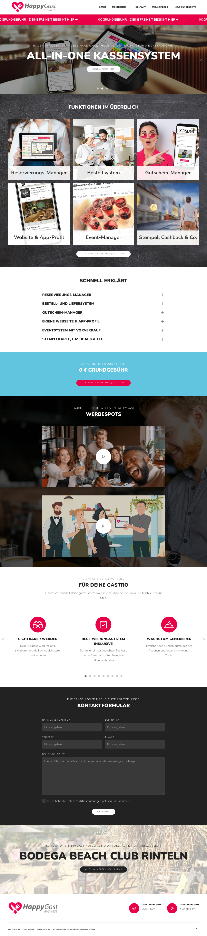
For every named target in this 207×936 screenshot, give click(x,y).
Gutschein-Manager (62, 312)
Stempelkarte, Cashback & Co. (72, 339)
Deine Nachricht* (53, 754)
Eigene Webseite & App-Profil (71, 321)
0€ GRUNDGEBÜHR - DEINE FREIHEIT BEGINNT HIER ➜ (60, 20)
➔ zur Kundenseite (185, 7)
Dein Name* (112, 720)
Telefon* (48, 737)
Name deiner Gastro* (56, 720)
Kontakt (141, 7)
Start (102, 7)
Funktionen (121, 7)
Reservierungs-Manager (66, 294)
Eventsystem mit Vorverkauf (71, 330)
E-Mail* (109, 737)
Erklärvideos (160, 7)
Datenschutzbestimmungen (84, 801)
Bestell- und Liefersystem (68, 303)
